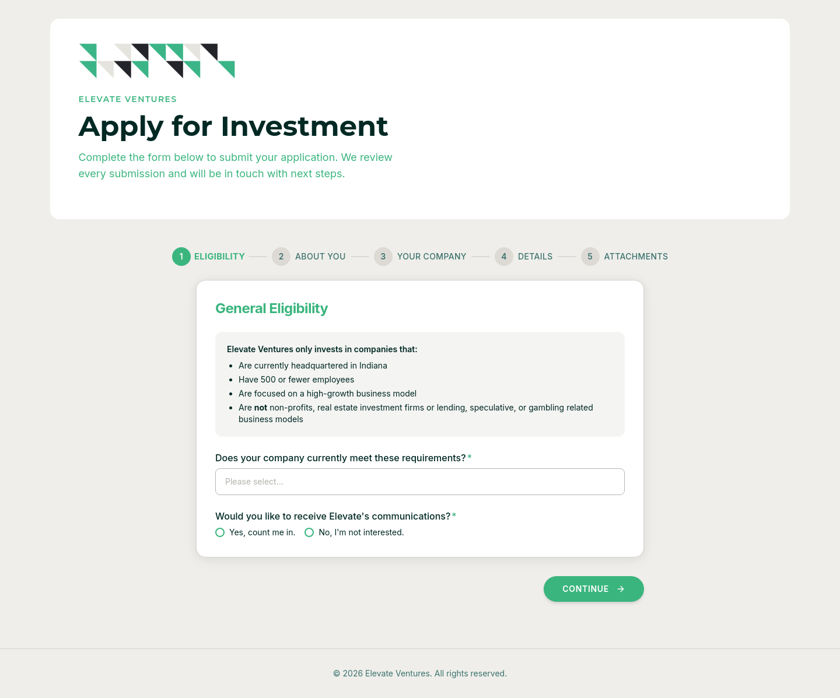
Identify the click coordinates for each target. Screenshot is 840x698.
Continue (593, 589)
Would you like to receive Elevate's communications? (336, 516)
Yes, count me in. (255, 532)
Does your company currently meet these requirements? (343, 458)
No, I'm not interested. (354, 532)
